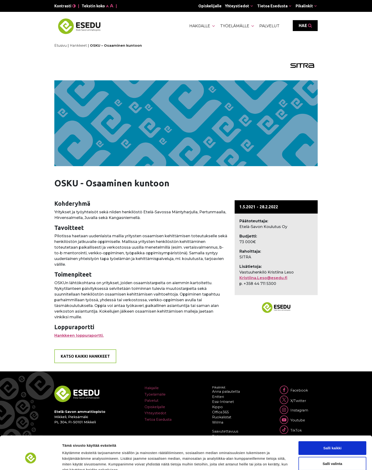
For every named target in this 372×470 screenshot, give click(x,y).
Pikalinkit (304, 6)
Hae (305, 25)
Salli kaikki (332, 423)
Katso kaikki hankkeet (85, 356)
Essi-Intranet (223, 402)
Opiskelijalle (210, 6)
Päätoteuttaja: (253, 221)
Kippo (217, 407)
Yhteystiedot (237, 6)
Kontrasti (65, 6)
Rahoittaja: (250, 251)
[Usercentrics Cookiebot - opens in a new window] (30, 460)
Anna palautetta (226, 391)
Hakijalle (202, 26)
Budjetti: (248, 236)
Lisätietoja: (250, 266)
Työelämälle (237, 26)
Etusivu (60, 45)
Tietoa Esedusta (272, 6)
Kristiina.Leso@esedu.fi (263, 278)
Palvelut (269, 26)
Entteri (218, 397)
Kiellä (332, 454)
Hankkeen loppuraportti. (79, 335)
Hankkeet (78, 45)
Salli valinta (332, 439)
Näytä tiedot (253, 461)
